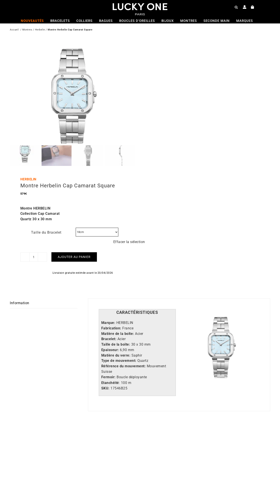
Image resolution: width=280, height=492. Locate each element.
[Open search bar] (236, 7)
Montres (27, 30)
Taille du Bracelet (46, 215)
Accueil (14, 30)
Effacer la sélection (129, 225)
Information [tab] (19, 286)
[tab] (137, 295)
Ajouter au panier (74, 240)
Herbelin (40, 30)
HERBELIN (28, 162)
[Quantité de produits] (33, 240)
